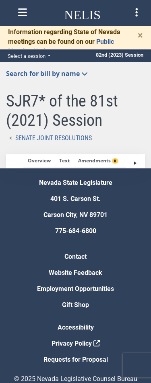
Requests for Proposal (75, 359)
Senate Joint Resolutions (53, 138)
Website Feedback (75, 272)
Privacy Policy (76, 343)
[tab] (39, 161)
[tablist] (75, 161)
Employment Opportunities (75, 289)
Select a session (27, 56)
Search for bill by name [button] (47, 73)
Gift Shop (75, 305)
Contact (75, 256)
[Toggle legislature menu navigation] (136, 12)
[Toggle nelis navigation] (22, 12)
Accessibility (76, 327)
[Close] (140, 35)
